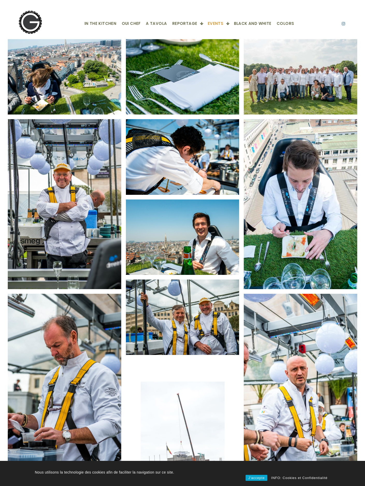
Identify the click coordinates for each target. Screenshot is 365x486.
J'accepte (256, 478)
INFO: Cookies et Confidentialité (299, 478)
